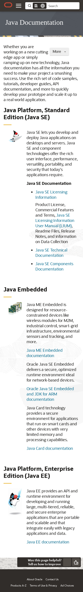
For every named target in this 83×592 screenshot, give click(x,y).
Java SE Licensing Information (51, 194)
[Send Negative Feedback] (67, 562)
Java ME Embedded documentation (45, 353)
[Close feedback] (22, 562)
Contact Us (52, 579)
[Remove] (42, 5)
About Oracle (34, 579)
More (59, 51)
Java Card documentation (50, 448)
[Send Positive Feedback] (76, 562)
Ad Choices (67, 585)
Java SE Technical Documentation (51, 252)
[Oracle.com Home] (8, 4)
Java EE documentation (48, 542)
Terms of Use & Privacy (43, 585)
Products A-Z (18, 585)
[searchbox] (62, 6)
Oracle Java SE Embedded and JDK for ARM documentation (50, 394)
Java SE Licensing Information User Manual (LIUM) (54, 220)
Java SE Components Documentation (54, 266)
